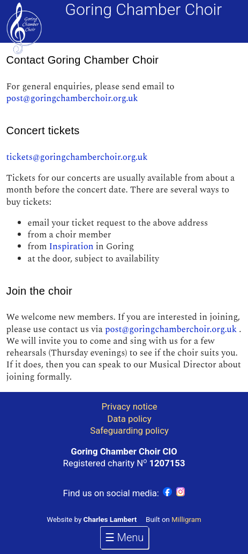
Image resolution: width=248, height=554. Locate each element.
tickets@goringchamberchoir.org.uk (77, 157)
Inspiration (71, 246)
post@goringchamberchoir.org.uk (72, 98)
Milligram (186, 519)
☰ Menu (124, 537)
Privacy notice (129, 406)
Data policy (129, 418)
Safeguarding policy (129, 430)
